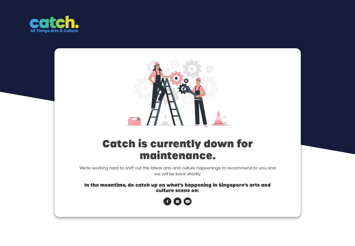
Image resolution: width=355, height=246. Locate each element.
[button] (75, 33)
